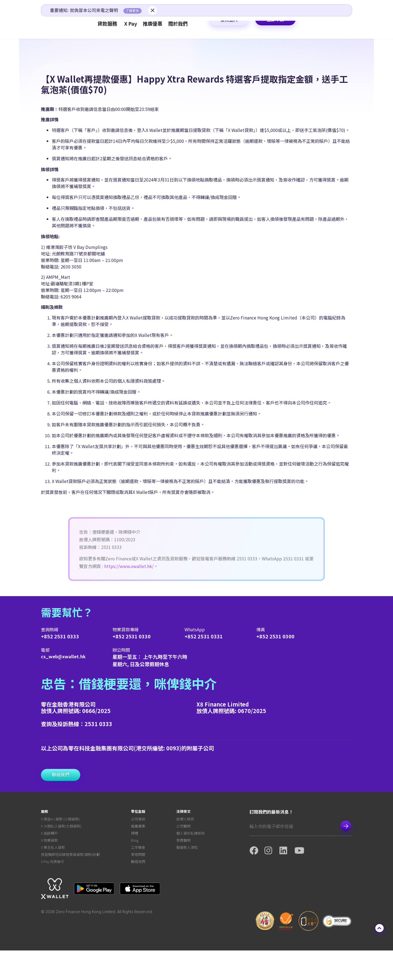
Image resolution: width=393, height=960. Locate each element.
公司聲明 (183, 828)
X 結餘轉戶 (49, 837)
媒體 (134, 837)
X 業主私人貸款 (53, 854)
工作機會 (138, 854)
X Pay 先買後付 (52, 870)
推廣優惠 (138, 828)
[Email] (291, 826)
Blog (134, 845)
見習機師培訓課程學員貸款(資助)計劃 (70, 862)
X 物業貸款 (49, 845)
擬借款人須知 (187, 854)
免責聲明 (183, 845)
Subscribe (346, 826)
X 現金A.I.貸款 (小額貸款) (60, 820)
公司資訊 (138, 820)
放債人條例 (185, 820)
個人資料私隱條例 (190, 837)
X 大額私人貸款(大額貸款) (61, 828)
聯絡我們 (138, 870)
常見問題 (138, 862)
